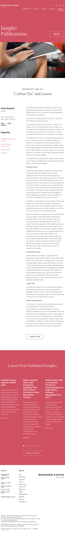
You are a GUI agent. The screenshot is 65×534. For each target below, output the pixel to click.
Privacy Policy (16, 528)
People (37, 9)
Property (4, 153)
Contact (61, 10)
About (44, 9)
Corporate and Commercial (6, 145)
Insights (52, 9)
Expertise (27, 9)
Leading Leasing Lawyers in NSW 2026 (8, 382)
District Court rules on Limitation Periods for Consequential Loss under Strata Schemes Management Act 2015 (54, 389)
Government (5, 150)
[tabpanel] (12, 408)
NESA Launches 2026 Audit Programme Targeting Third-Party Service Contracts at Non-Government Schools (31, 389)
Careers (60, 9)
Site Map (35, 528)
